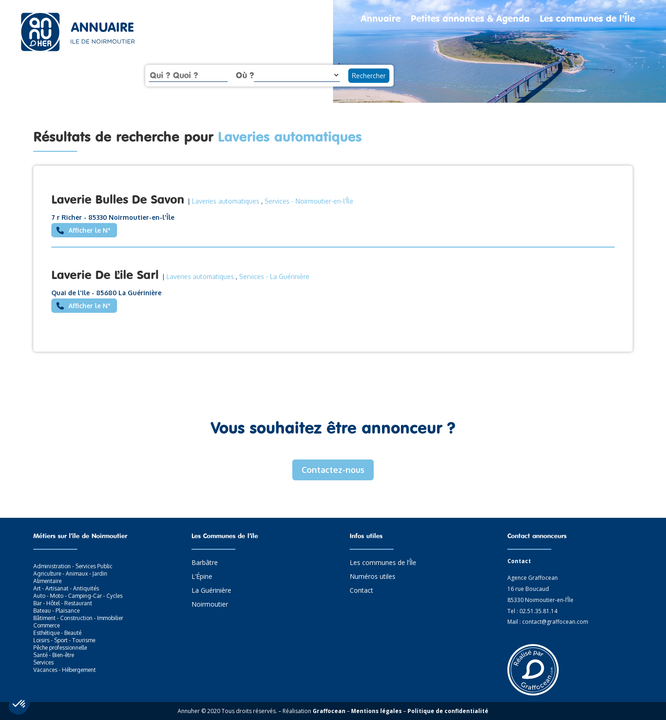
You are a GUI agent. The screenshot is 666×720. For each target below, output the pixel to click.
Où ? (245, 75)
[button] (19, 704)
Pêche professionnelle (60, 647)
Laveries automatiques (225, 201)
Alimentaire (47, 580)
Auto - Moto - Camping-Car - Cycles (78, 595)
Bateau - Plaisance (56, 610)
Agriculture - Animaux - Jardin (70, 573)
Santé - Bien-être (53, 655)
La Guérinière (211, 591)
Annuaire (381, 19)
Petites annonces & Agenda (470, 19)
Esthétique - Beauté (57, 632)
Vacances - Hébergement (64, 669)
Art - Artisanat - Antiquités (66, 588)
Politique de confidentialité (447, 711)
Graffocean (329, 711)
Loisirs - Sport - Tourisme (64, 640)
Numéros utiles (372, 577)
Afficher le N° (89, 230)
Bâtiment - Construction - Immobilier (78, 617)
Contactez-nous (333, 470)
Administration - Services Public (72, 566)
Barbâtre (204, 563)
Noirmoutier (209, 604)
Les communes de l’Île (587, 19)
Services (277, 201)
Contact (361, 591)
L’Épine (201, 577)
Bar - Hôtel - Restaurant (62, 603)
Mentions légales (376, 711)
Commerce (46, 625)
